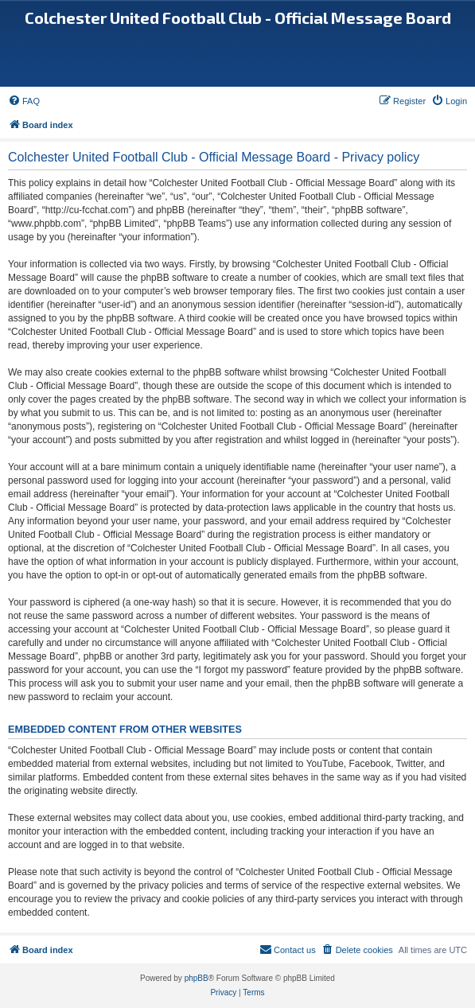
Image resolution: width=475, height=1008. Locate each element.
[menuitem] (24, 101)
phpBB (196, 978)
